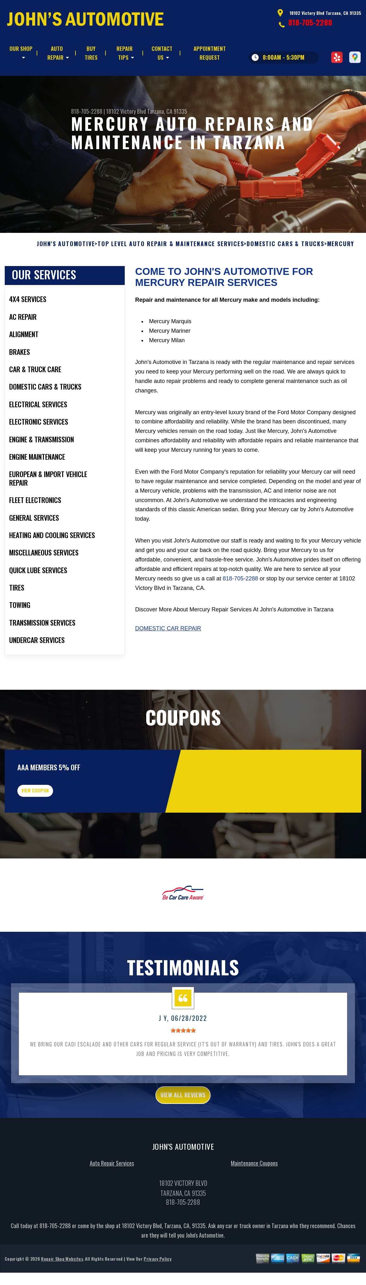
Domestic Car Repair (168, 650)
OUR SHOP (21, 48)
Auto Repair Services (112, 1197)
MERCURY (341, 265)
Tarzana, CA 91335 (167, 111)
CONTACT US (162, 53)
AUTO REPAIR (55, 53)
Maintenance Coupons (254, 1197)
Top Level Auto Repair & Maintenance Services (171, 265)
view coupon (52, 816)
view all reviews (183, 1127)
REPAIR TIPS (125, 53)
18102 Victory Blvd (126, 111)
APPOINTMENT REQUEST (210, 53)
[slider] (183, 1061)
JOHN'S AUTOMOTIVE (66, 265)
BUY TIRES (91, 53)
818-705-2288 (310, 22)
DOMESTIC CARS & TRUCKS (285, 265)
